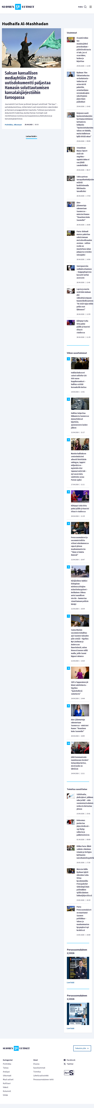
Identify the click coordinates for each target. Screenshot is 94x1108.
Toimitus (37, 1071)
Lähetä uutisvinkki (41, 1075)
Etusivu (36, 1064)
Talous (6, 1067)
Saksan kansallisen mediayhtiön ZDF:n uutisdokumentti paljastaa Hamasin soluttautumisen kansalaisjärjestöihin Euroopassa (28, 85)
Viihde (5, 1095)
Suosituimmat (39, 1067)
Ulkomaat (18, 125)
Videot (5, 1087)
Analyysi (6, 1071)
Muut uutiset (8, 1079)
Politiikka (9, 125)
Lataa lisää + (31, 136)
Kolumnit (7, 1091)
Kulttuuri (7, 1083)
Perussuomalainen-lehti (43, 1079)
